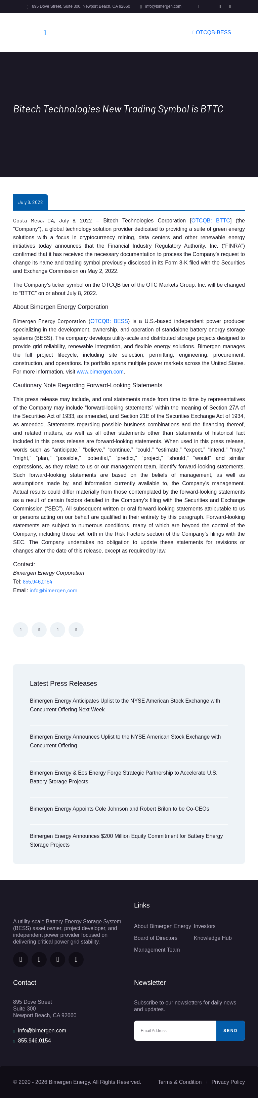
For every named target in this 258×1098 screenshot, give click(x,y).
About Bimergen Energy (162, 926)
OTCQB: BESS (109, 321)
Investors (205, 926)
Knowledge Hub (213, 938)
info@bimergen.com (163, 6)
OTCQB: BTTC (210, 220)
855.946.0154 (37, 581)
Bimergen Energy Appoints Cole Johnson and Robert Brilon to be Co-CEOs (119, 809)
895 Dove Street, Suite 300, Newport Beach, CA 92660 (81, 6)
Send (230, 1030)
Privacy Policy (228, 1082)
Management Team (157, 950)
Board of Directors (155, 938)
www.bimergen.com (100, 372)
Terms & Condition (180, 1082)
